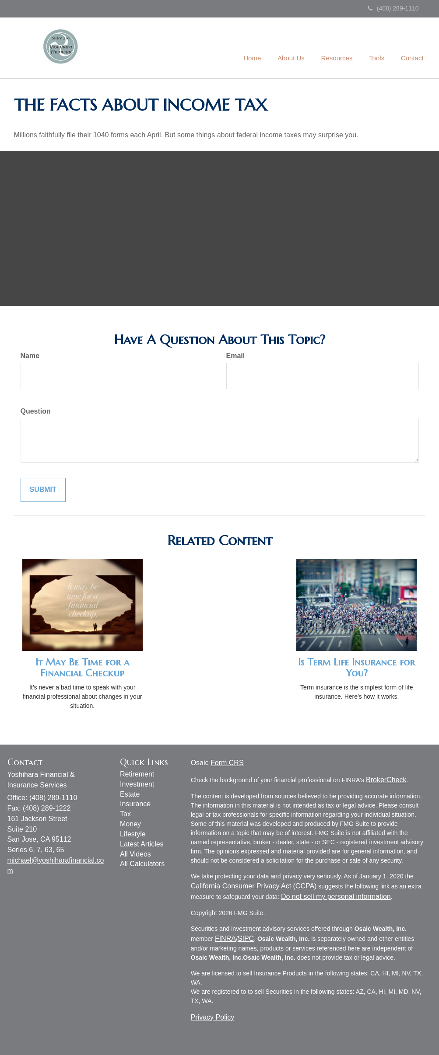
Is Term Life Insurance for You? (356, 667)
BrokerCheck (386, 779)
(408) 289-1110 (393, 8)
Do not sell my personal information (336, 896)
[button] (297, 47)
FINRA (225, 938)
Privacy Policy (213, 1017)
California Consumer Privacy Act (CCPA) (254, 886)
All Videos (135, 854)
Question (36, 411)
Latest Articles (142, 844)
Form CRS (227, 762)
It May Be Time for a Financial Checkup (82, 667)
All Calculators (142, 863)
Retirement (137, 774)
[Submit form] (43, 490)
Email (235, 355)
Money (130, 824)
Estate (130, 794)
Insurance (135, 804)
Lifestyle (133, 834)
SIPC (246, 938)
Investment (137, 784)
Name (30, 355)
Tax (125, 814)
